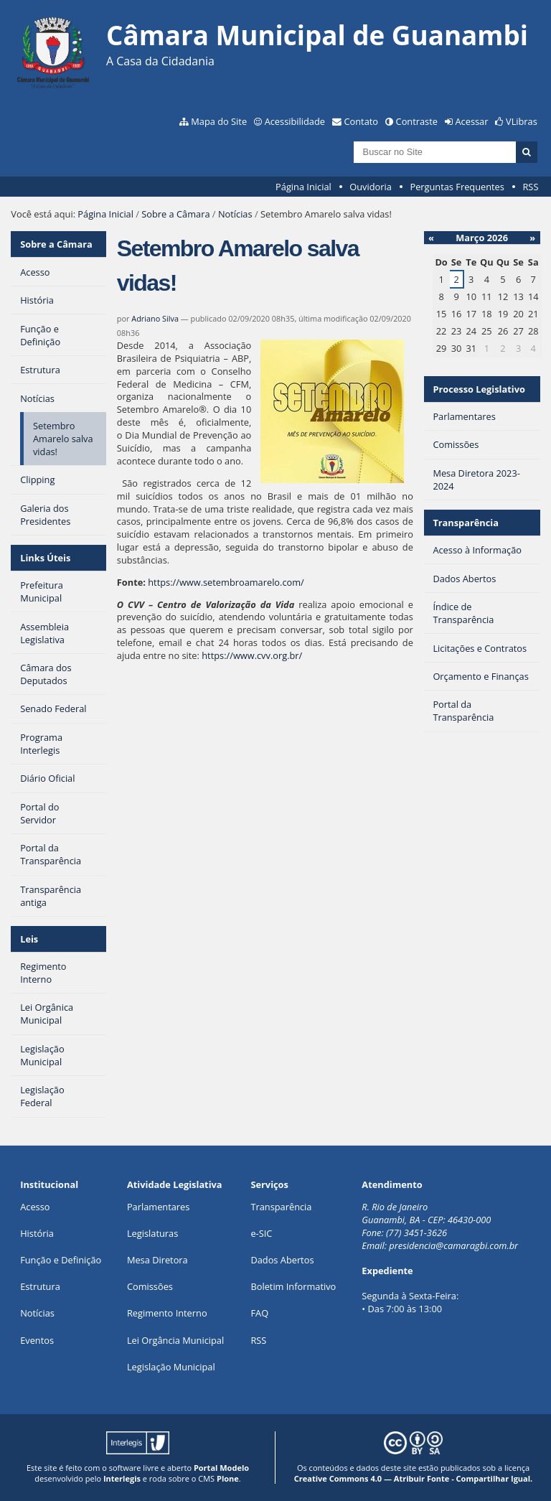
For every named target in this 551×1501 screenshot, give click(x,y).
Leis (29, 938)
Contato (361, 121)
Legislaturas (152, 1233)
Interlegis (122, 1478)
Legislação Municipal (171, 1366)
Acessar (472, 121)
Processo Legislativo (478, 389)
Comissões (150, 1286)
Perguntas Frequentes (457, 186)
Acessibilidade (295, 121)
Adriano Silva (155, 318)
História (37, 1233)
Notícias (235, 213)
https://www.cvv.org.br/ (252, 655)
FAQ (259, 1312)
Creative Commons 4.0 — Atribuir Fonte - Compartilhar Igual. (413, 1478)
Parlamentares (158, 1206)
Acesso (35, 1206)
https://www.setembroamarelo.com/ (226, 582)
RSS (530, 186)
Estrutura (40, 1286)
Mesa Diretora (157, 1259)
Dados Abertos (282, 1259)
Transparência (466, 522)
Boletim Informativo (293, 1286)
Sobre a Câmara (175, 213)
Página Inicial (303, 186)
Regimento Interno (167, 1312)
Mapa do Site (219, 121)
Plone (228, 1478)
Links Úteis (45, 557)
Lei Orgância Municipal (175, 1340)
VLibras (521, 121)
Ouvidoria (370, 186)
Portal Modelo (221, 1467)
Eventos (37, 1340)
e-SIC (261, 1233)
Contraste (417, 121)
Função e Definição (60, 1259)
